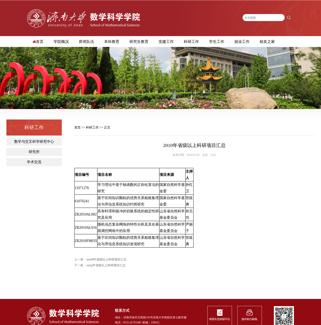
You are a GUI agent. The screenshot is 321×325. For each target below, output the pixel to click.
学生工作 (216, 41)
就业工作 (242, 41)
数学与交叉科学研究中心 (34, 141)
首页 (38, 41)
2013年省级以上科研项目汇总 (106, 265)
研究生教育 (138, 41)
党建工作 (166, 41)
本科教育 (111, 41)
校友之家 (267, 41)
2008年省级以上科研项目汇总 (106, 259)
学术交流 (34, 162)
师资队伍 (86, 41)
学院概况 (61, 41)
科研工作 (191, 41)
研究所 (34, 152)
